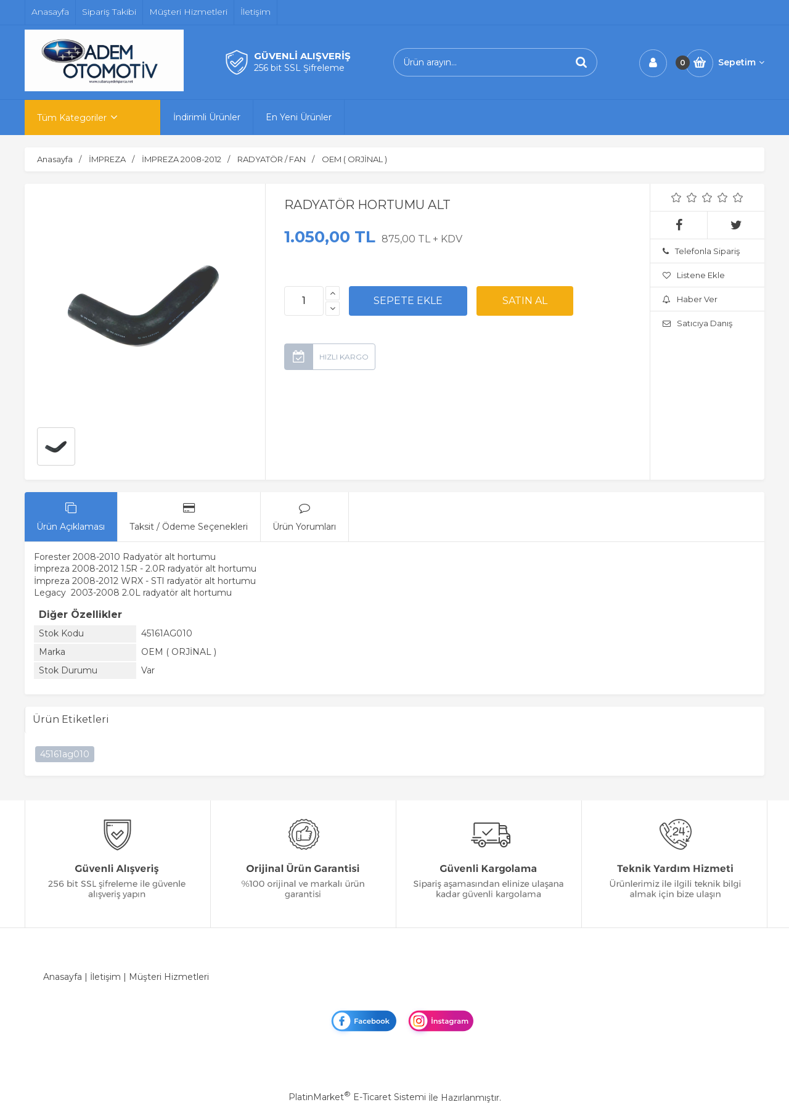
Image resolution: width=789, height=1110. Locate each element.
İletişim (105, 976)
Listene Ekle (694, 275)
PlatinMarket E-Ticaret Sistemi (357, 1097)
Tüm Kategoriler (72, 117)
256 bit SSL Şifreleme (299, 67)
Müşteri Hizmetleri (169, 976)
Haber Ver (690, 299)
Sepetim (741, 62)
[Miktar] (304, 301)
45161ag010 (64, 754)
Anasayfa (62, 976)
